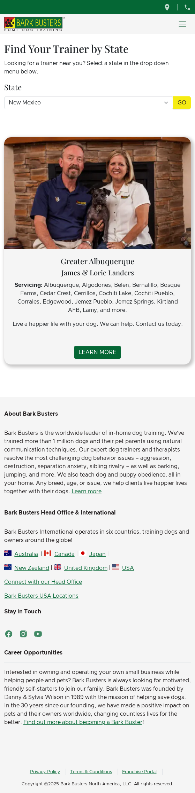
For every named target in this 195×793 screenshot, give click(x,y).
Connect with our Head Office (43, 582)
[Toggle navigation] (182, 24)
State (13, 87)
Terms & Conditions (91, 772)
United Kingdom (85, 568)
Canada (64, 554)
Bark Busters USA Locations (41, 596)
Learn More (97, 352)
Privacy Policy (45, 772)
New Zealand (31, 568)
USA (128, 568)
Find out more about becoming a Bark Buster (82, 722)
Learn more (87, 491)
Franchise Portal (139, 772)
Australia (26, 554)
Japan (97, 554)
